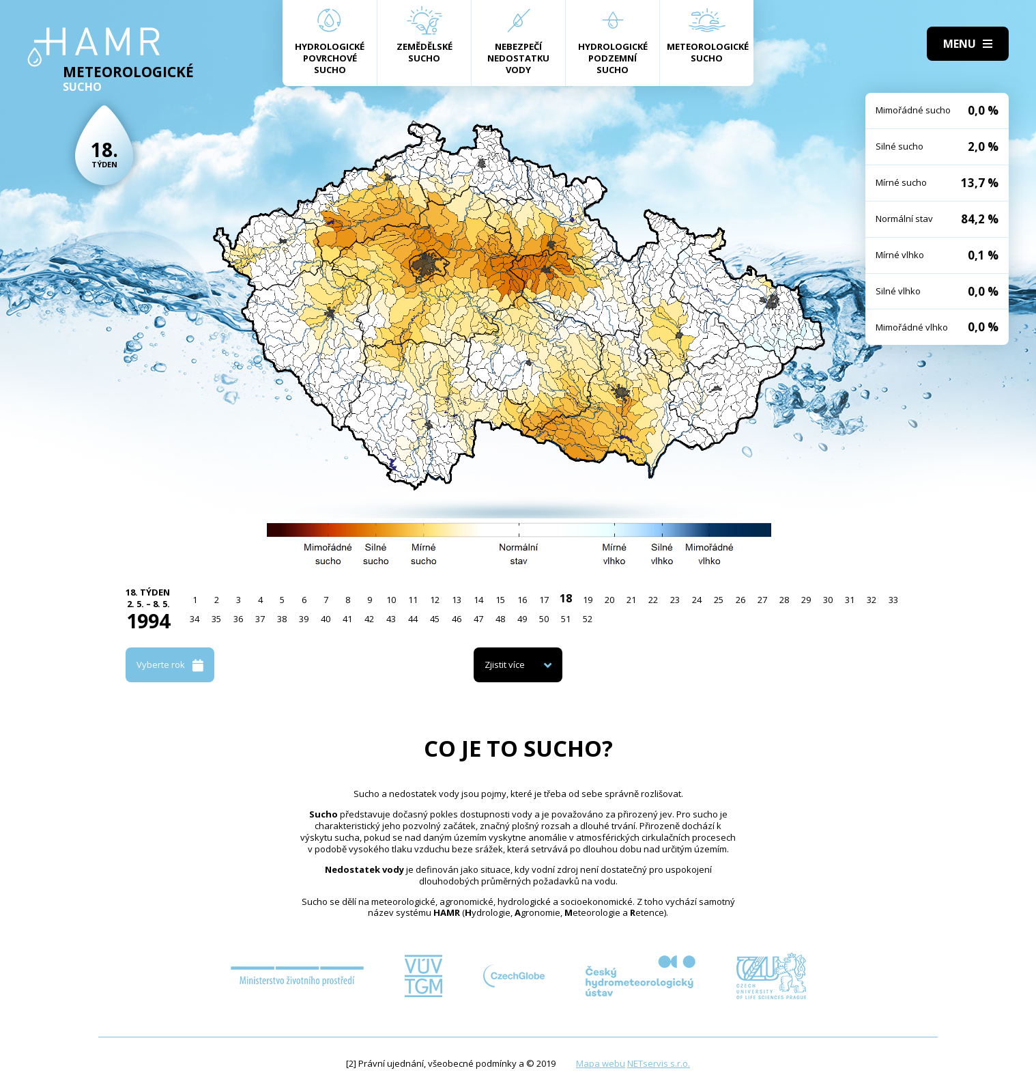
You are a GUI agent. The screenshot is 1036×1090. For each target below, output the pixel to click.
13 (456, 599)
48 (500, 619)
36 (238, 619)
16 (522, 599)
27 (762, 599)
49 (522, 619)
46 (456, 619)
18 (566, 598)
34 (194, 619)
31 (849, 599)
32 (871, 599)
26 (740, 599)
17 (544, 599)
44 (413, 619)
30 (828, 599)
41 (347, 619)
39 (303, 619)
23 (675, 599)
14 (478, 599)
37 (260, 619)
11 (413, 599)
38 (282, 619)
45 (435, 619)
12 (435, 599)
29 (806, 599)
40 (325, 619)
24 (697, 599)
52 (587, 619)
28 (784, 599)
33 (893, 599)
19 (587, 599)
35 (216, 619)
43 (391, 619)
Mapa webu (600, 1063)
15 (500, 599)
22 (653, 599)
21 (631, 599)
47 (478, 619)
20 (609, 599)
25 (718, 599)
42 (369, 619)
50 (544, 619)
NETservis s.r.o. (658, 1063)
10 (391, 599)
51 (566, 619)
